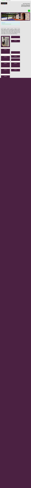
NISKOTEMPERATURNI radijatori (24, 55)
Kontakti (4, 479)
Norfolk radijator (15, 331)
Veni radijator (15, 464)
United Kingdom (15, 477)
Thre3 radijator (5, 448)
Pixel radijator (5, 365)
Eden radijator (5, 181)
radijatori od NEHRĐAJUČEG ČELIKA (25, 122)
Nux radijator (5, 332)
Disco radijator (15, 164)
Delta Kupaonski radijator (5, 164)
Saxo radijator (15, 414)
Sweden (27, 476)
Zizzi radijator (5, 465)
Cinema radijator (5, 131)
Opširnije (5, 49)
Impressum (23, 134)
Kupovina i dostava (24, 136)
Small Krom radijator (5, 432)
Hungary (20, 476)
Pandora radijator (15, 364)
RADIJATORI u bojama (24, 126)
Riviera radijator (5, 382)
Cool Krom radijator (15, 131)
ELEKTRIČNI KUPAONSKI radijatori (25, 64)
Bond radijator (15, 114)
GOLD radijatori (23, 111)
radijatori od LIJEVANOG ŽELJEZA (24, 117)
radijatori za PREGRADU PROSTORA (24, 97)
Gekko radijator (15, 214)
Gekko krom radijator (5, 214)
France (13, 476)
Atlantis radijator (5, 81)
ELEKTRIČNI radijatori (24, 61)
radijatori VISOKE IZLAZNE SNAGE (25, 48)
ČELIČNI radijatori (24, 107)
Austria (3, 476)
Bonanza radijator (5, 114)
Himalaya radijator (15, 264)
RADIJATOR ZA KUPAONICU (25, 76)
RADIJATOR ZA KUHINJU (25, 81)
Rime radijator (15, 381)
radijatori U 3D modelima (24, 99)
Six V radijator (15, 431)
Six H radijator (5, 415)
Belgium (6, 476)
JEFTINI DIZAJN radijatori (25, 50)
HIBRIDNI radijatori (24, 66)
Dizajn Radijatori (3, 0)
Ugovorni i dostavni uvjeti (24, 138)
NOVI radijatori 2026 (24, 52)
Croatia (10, 476)
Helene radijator (5, 264)
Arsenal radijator (15, 64)
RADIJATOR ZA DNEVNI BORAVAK (24, 74)
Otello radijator (5, 348)
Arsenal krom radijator (5, 64)
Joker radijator (5, 281)
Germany (16, 476)
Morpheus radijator (15, 314)
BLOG (22, 101)
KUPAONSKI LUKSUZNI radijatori (24, 35)
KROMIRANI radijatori (24, 113)
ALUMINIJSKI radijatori (24, 109)
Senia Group (26, 479)
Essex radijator (15, 181)
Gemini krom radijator (15, 231)
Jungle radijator (15, 281)
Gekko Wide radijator (5, 231)
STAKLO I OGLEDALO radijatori (25, 124)
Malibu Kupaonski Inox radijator (5, 315)
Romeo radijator (5, 398)
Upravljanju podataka (24, 140)
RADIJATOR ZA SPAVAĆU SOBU (25, 79)
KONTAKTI (23, 132)
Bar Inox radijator (15, 81)
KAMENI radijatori (24, 115)
